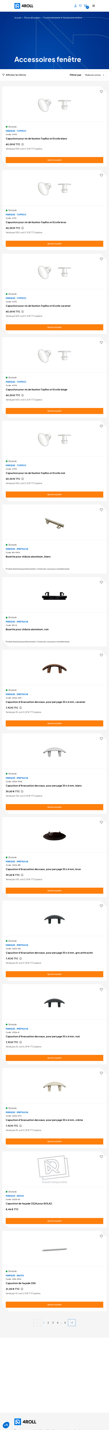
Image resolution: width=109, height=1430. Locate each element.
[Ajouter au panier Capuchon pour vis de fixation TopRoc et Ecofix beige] (54, 411)
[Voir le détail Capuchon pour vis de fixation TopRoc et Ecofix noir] (54, 461)
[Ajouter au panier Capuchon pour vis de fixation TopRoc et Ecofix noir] (54, 495)
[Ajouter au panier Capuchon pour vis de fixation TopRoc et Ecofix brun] (54, 244)
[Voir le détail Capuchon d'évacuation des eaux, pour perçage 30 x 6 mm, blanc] (54, 773)
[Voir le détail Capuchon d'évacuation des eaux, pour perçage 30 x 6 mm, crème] (54, 1108)
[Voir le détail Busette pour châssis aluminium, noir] (54, 611)
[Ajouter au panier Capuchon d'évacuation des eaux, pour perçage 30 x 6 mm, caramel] (54, 723)
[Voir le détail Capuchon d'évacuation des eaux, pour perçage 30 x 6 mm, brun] (54, 857)
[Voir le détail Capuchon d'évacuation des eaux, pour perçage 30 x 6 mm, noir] (54, 1024)
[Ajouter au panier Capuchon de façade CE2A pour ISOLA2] (54, 1221)
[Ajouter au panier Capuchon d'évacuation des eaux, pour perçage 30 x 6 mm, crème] (54, 1141)
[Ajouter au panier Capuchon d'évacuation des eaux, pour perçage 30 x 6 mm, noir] (54, 1058)
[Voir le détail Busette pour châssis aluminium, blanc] (54, 539)
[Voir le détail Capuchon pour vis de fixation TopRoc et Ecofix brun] (54, 210)
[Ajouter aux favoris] (101, 92)
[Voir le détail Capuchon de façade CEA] (54, 1271)
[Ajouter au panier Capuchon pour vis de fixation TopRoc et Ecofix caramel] (54, 327)
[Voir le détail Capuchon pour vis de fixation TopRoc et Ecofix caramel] (54, 293)
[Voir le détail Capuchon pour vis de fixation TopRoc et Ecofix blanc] (54, 126)
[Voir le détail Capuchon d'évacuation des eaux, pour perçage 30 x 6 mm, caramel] (54, 690)
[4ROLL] (33, 6)
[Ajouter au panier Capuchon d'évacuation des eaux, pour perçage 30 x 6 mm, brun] (54, 891)
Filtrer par (75, 74)
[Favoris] (80, 6)
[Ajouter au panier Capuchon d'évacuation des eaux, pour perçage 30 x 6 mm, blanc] (54, 807)
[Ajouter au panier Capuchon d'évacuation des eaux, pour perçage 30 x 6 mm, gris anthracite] (54, 974)
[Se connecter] (75, 6)
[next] (72, 1322)
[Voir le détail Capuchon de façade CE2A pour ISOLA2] (54, 1189)
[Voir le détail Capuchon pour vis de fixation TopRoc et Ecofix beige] (54, 377)
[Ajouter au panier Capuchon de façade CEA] (54, 1305)
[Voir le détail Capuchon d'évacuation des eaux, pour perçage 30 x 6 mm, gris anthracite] (54, 940)
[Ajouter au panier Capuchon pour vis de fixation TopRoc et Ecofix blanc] (54, 160)
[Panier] (85, 6)
